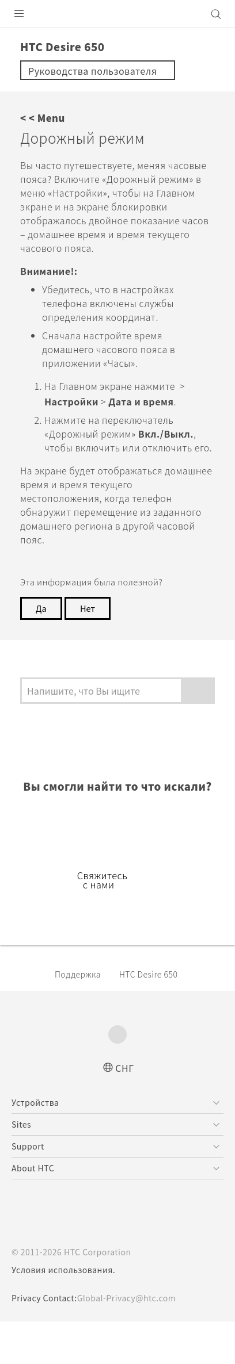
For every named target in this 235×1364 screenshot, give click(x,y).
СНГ (125, 1109)
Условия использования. (65, 1312)
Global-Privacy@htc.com (134, 1340)
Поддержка (81, 1016)
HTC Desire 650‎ (158, 1016)
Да (41, 635)
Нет (89, 635)
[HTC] (117, 14)
